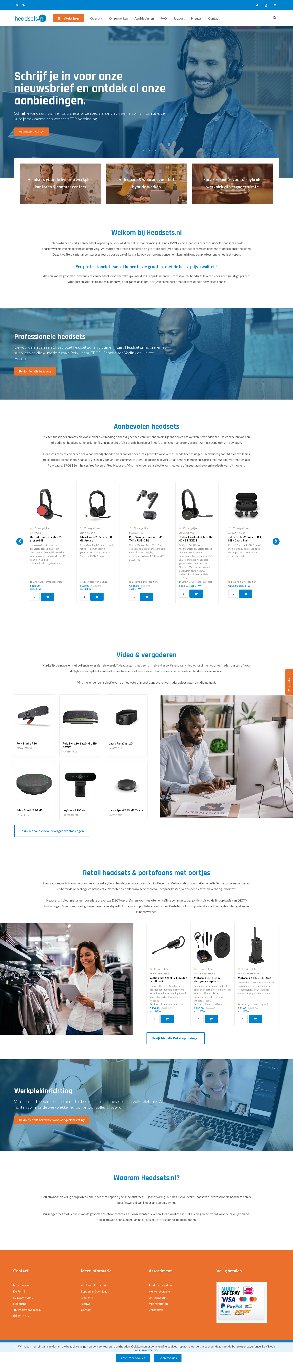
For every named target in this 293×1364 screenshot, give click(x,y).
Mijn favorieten (158, 1303)
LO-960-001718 (70, 815)
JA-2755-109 (115, 815)
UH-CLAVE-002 (186, 532)
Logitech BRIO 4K (74, 810)
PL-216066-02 (136, 532)
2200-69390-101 (24, 748)
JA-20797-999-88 (236, 532)
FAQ (163, 18)
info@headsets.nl (30, 1309)
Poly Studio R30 (26, 743)
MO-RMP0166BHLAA (248, 973)
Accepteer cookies (132, 1358)
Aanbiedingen (144, 18)
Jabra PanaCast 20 (120, 743)
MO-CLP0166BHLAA (204, 973)
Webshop (71, 18)
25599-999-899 (87, 532)
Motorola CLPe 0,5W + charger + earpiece (208, 979)
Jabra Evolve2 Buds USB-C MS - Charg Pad (245, 538)
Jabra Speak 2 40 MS (29, 810)
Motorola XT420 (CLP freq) (255, 978)
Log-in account (158, 1297)
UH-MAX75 (35, 532)
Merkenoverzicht (159, 1291)
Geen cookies (168, 1358)
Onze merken (118, 18)
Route (24, 1316)
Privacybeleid (148, 1350)
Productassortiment (162, 1285)
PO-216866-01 (70, 751)
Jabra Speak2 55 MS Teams (126, 810)
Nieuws (196, 18)
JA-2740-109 (22, 815)
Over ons (96, 18)
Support (179, 18)
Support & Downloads (95, 1291)
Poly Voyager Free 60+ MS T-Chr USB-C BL (146, 538)
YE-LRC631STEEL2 (159, 973)
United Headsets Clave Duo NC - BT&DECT (196, 538)
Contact (214, 18)
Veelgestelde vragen (94, 1285)
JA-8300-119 (115, 748)
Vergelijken (156, 1309)
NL (23, 4)
